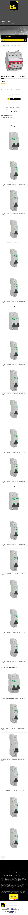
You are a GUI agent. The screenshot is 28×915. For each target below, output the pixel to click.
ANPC (15, 911)
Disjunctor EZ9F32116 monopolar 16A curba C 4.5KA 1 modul (13, 214)
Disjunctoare (7, 44)
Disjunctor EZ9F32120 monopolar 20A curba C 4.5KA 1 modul (13, 243)
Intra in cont (6, 21)
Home (2, 44)
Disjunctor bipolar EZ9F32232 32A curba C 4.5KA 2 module (13, 155)
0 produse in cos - (8, 23)
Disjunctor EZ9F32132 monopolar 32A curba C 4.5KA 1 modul (13, 302)
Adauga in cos (12, 99)
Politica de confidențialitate (7, 911)
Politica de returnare (15, 909)
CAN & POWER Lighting (14, 6)
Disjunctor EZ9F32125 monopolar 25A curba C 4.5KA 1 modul (13, 185)
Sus (3, 857)
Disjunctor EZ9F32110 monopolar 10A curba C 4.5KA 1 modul (13, 272)
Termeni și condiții (5, 909)
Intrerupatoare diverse (16, 44)
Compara (14, 111)
